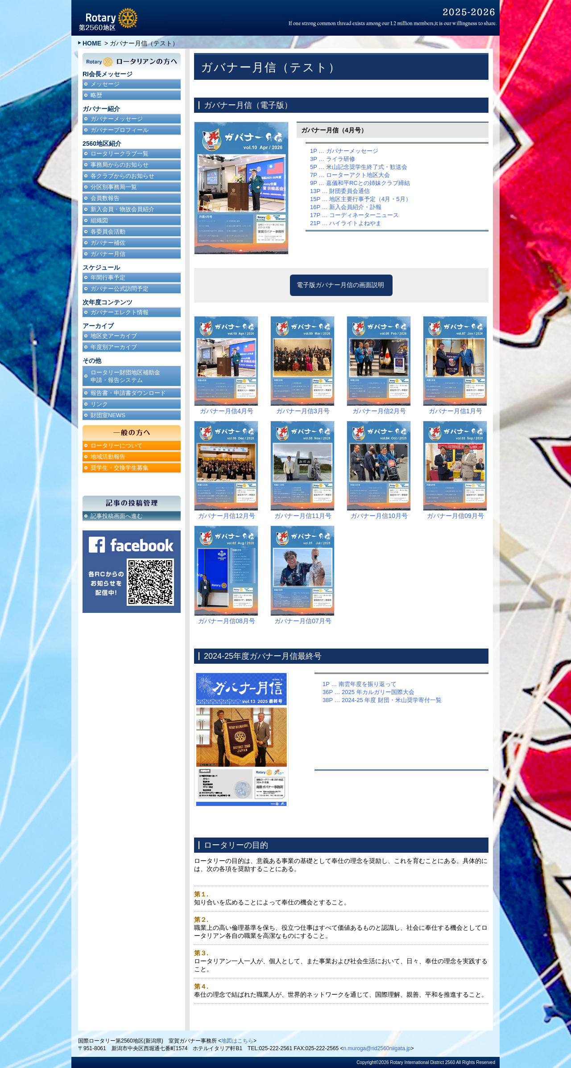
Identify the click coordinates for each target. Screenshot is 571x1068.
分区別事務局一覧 (114, 187)
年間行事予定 (108, 277)
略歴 (96, 95)
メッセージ (105, 84)
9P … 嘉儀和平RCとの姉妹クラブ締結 (360, 183)
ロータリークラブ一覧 (120, 153)
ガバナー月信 (108, 254)
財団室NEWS (108, 415)
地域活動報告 (108, 456)
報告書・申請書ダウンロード (128, 393)
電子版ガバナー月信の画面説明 (340, 284)
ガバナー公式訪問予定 (120, 288)
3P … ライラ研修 (332, 159)
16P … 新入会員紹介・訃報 (345, 207)
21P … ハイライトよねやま (345, 223)
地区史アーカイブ (114, 336)
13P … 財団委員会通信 (340, 191)
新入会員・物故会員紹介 (122, 209)
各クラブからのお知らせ (122, 176)
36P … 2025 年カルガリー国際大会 (368, 692)
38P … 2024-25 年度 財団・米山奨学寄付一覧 (382, 700)
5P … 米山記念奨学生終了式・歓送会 (358, 167)
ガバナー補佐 (108, 242)
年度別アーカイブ (114, 347)
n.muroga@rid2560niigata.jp (377, 1048)
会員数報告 (105, 198)
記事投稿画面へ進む (117, 516)
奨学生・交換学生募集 (120, 467)
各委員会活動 (108, 231)
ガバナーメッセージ (117, 118)
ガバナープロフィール (120, 130)
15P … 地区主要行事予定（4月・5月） (360, 199)
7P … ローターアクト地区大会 (350, 175)
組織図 (99, 220)
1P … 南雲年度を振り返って (360, 684)
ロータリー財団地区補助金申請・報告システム (125, 376)
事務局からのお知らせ (120, 164)
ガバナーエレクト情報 (120, 312)
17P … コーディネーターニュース (354, 215)
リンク (99, 404)
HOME (92, 43)
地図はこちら (237, 1041)
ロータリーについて (117, 445)
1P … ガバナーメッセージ (344, 151)
